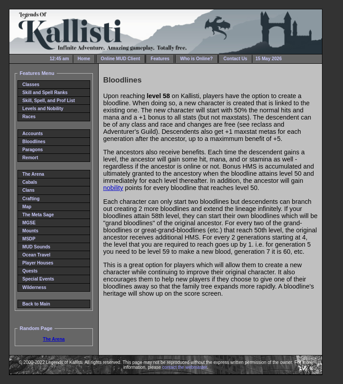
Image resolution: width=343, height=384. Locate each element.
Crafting (31, 198)
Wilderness (34, 287)
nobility (113, 187)
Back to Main (36, 303)
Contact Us (235, 58)
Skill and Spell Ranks (44, 92)
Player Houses (37, 262)
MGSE (29, 222)
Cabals (29, 182)
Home (84, 58)
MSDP (28, 238)
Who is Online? (196, 58)
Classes (30, 84)
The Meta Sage (38, 214)
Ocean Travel (36, 254)
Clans (28, 190)
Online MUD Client (120, 58)
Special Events (38, 279)
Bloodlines (34, 141)
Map (26, 206)
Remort (30, 157)
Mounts (30, 230)
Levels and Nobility (42, 108)
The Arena (33, 174)
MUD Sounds (36, 246)
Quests (30, 270)
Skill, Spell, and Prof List (48, 100)
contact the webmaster (184, 367)
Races (29, 116)
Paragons (32, 149)
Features (160, 58)
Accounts (32, 133)
